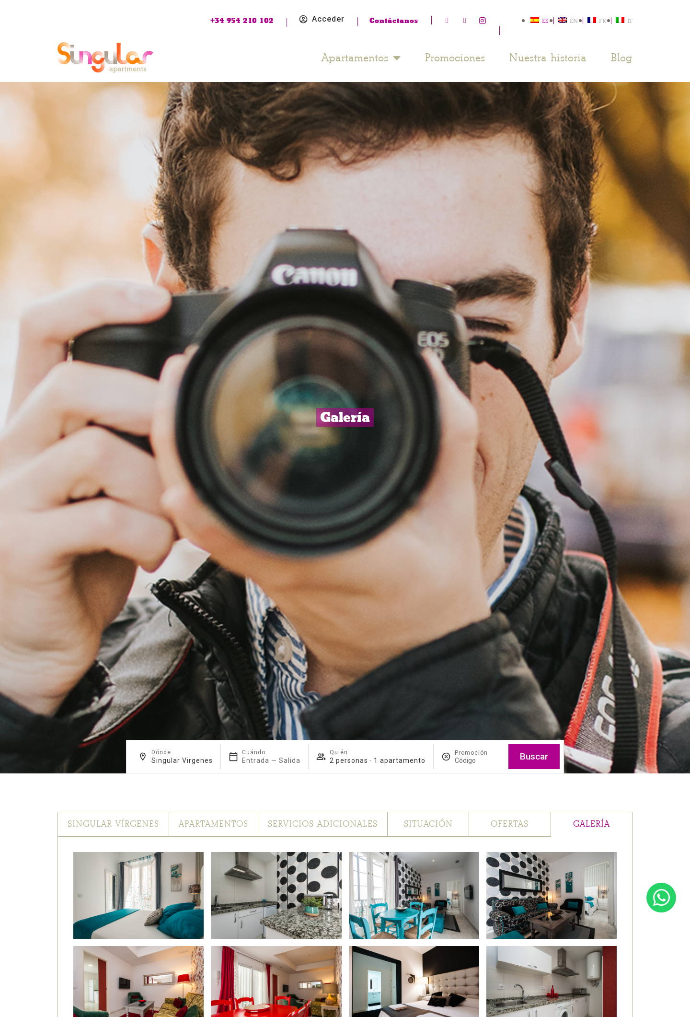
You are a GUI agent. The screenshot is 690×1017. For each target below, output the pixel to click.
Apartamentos (361, 58)
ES (545, 21)
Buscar (534, 756)
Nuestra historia (547, 57)
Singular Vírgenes (113, 824)
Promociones (455, 57)
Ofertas (510, 824)
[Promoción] (478, 760)
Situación (428, 824)
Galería (591, 824)
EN (574, 21)
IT (629, 21)
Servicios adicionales (323, 824)
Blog (621, 57)
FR (602, 21)
